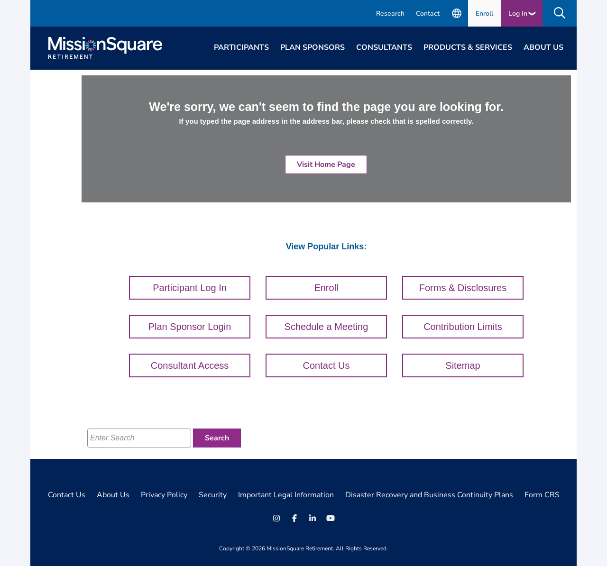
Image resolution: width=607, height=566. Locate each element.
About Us (543, 47)
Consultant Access (190, 365)
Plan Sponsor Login (189, 326)
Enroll (484, 13)
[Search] (217, 438)
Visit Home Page (326, 164)
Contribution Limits (462, 326)
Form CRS (542, 495)
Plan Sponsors (312, 47)
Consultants (384, 47)
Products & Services (467, 47)
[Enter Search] (139, 438)
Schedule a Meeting (326, 326)
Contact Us (326, 365)
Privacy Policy (164, 495)
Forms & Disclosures (462, 288)
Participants (241, 47)
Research (390, 13)
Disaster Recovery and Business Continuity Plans (429, 495)
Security (213, 495)
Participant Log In (190, 288)
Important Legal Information (286, 495)
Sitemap (462, 365)
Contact (428, 13)
